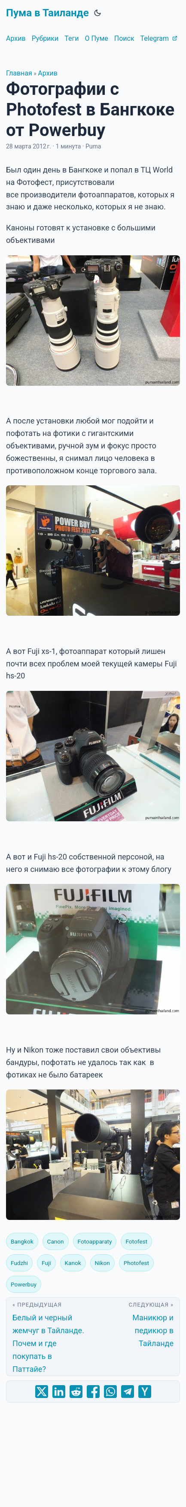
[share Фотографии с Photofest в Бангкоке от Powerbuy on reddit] (76, 1391)
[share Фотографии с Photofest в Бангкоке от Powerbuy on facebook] (93, 1391)
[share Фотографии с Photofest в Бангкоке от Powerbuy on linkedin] (58, 1391)
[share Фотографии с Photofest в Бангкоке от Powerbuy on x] (41, 1391)
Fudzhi (19, 1262)
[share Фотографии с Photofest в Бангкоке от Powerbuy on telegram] (127, 1391)
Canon (55, 1241)
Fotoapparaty (95, 1241)
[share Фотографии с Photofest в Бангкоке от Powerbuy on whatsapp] (110, 1391)
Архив (48, 73)
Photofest (136, 1262)
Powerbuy (24, 1284)
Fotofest (136, 1241)
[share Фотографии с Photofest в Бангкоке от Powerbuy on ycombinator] (144, 1391)
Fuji (46, 1262)
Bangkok (22, 1241)
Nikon (102, 1262)
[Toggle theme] (97, 13)
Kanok (73, 1262)
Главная (19, 73)
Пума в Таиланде (47, 13)
